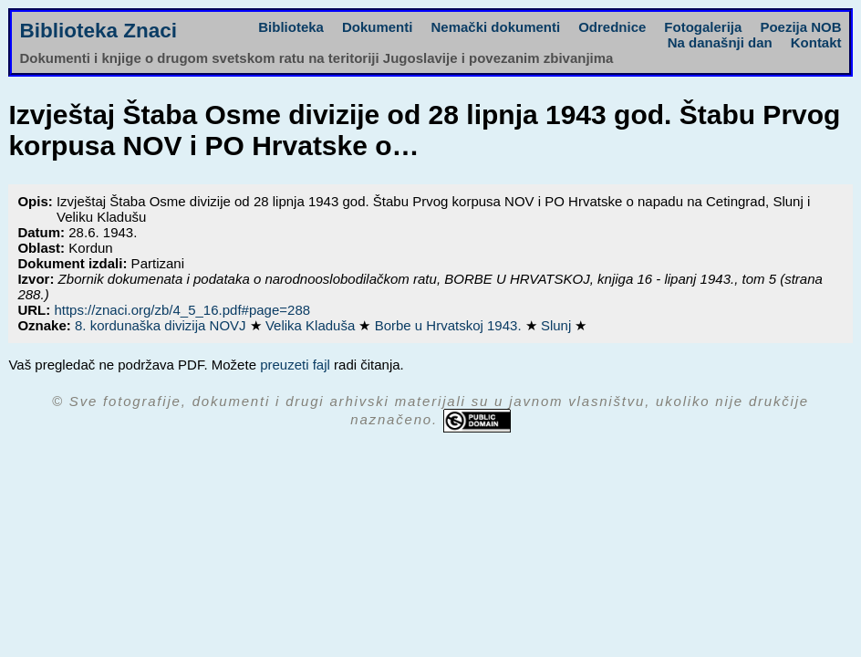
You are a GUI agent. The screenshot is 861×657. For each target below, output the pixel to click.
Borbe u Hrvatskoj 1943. (450, 325)
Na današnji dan (720, 42)
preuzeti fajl (295, 364)
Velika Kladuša (312, 325)
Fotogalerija (703, 27)
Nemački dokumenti (495, 27)
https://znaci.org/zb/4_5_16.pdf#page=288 (182, 310)
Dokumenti (377, 27)
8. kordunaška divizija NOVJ (162, 325)
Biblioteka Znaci (98, 30)
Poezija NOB (800, 27)
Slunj (558, 325)
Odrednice (612, 27)
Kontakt (816, 42)
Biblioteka (291, 27)
